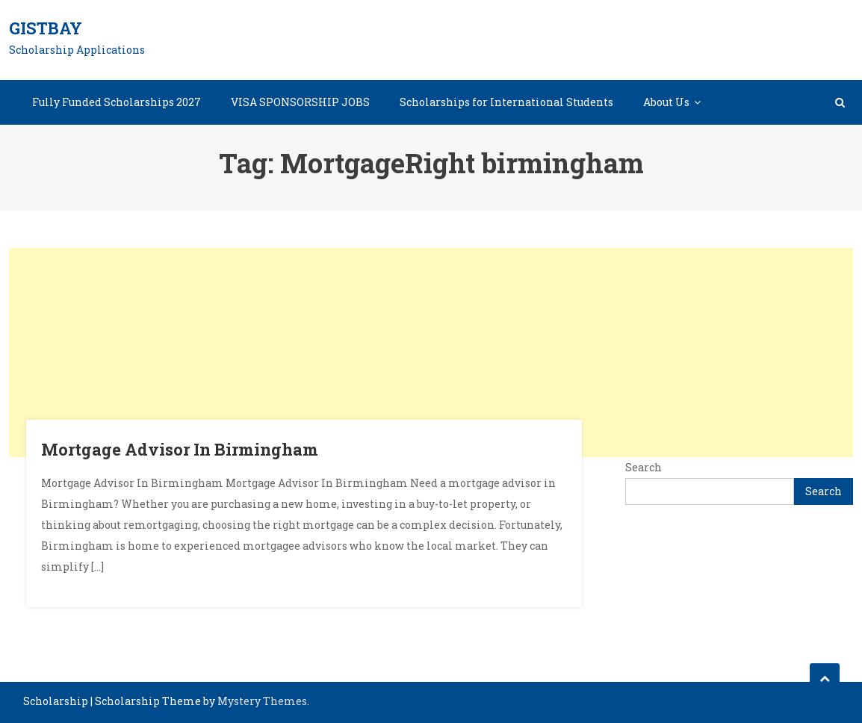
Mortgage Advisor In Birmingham (179, 449)
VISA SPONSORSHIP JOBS (300, 102)
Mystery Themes (262, 701)
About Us (666, 102)
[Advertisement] (431, 352)
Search (643, 467)
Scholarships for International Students (506, 102)
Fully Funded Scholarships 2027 (116, 102)
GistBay (45, 28)
